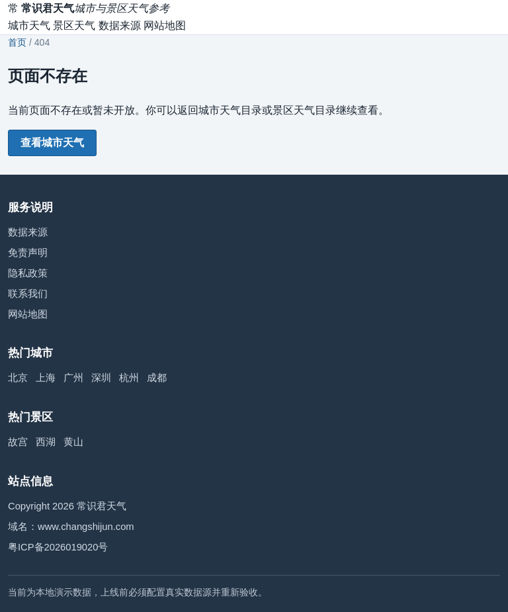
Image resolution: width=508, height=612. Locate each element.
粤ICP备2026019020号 (58, 547)
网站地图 (165, 25)
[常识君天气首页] (88, 8)
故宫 (18, 442)
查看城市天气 (52, 142)
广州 (73, 377)
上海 (46, 377)
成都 (157, 377)
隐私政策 (28, 273)
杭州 (129, 377)
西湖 (46, 442)
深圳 (101, 377)
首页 (17, 42)
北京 (18, 377)
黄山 (73, 442)
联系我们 (28, 293)
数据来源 (120, 25)
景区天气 (74, 25)
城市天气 (29, 25)
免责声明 (28, 252)
